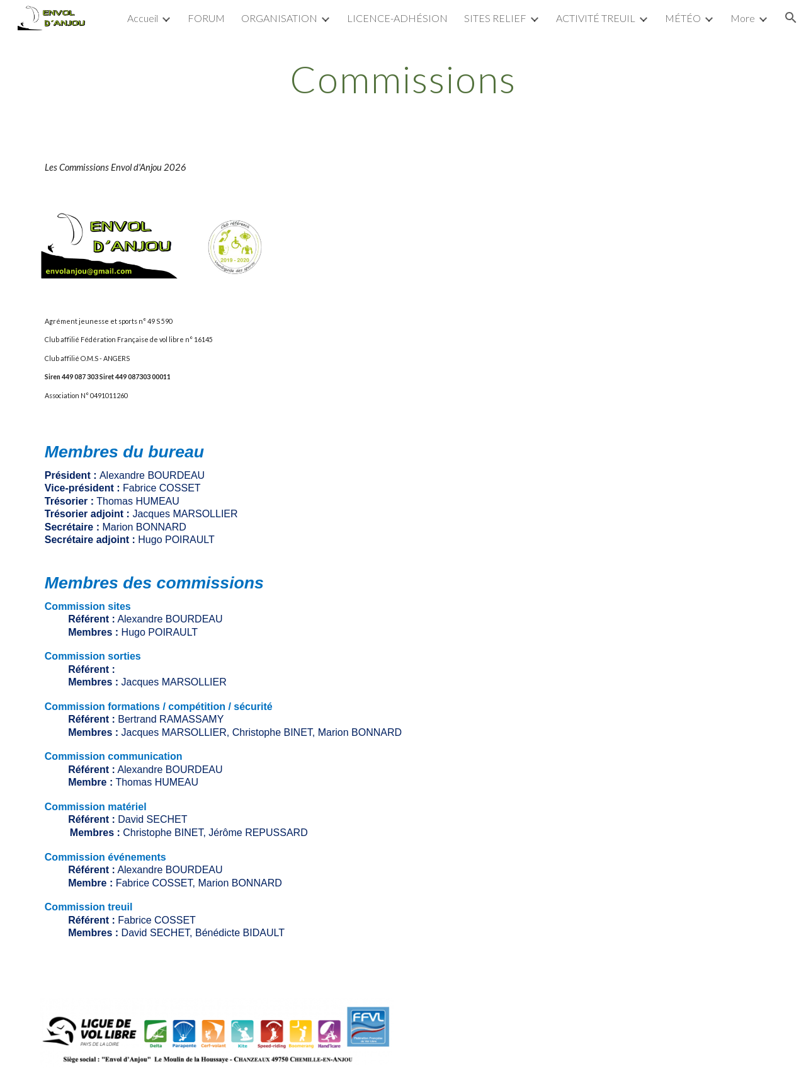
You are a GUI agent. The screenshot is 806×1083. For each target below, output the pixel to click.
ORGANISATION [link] (279, 18)
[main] (403, 79)
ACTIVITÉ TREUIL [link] (595, 18)
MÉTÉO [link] (683, 18)
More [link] (742, 18)
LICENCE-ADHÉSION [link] (397, 18)
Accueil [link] (142, 18)
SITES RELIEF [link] (495, 18)
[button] (791, 18)
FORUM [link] (206, 18)
